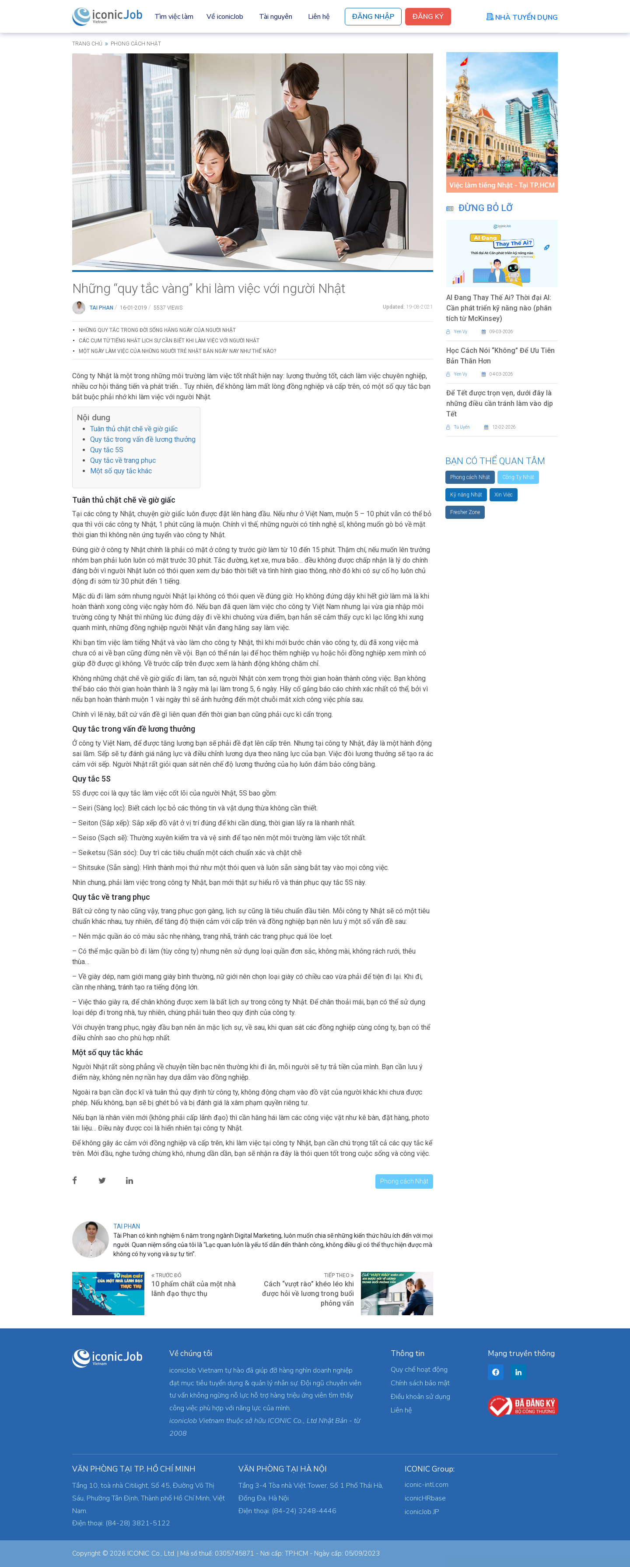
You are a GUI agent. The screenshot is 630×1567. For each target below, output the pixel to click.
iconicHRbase (425, 1498)
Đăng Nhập (373, 16)
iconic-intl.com (426, 1485)
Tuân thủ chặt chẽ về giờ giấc (134, 429)
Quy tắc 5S (106, 450)
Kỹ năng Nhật (466, 495)
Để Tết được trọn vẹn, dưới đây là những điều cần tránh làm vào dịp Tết (499, 403)
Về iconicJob (224, 16)
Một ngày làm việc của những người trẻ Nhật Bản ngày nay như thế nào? (177, 351)
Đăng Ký (428, 16)
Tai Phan (101, 308)
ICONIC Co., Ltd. (151, 1553)
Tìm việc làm (173, 16)
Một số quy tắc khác (121, 471)
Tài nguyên (275, 16)
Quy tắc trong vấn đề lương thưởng (143, 439)
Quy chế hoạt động (419, 1369)
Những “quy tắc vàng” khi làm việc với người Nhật (209, 288)
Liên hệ (319, 16)
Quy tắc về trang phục (123, 460)
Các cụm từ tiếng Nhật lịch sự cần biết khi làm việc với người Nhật (169, 341)
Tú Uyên (458, 427)
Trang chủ (87, 44)
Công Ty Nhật (518, 477)
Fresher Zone (465, 512)
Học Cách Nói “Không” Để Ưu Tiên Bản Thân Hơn (500, 355)
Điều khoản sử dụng (420, 1396)
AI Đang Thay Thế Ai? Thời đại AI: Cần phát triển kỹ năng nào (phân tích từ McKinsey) (499, 308)
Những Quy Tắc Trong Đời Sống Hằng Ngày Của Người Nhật (157, 330)
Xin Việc (503, 495)
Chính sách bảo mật (420, 1383)
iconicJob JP (422, 1512)
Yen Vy (456, 331)
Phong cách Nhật (404, 1181)
